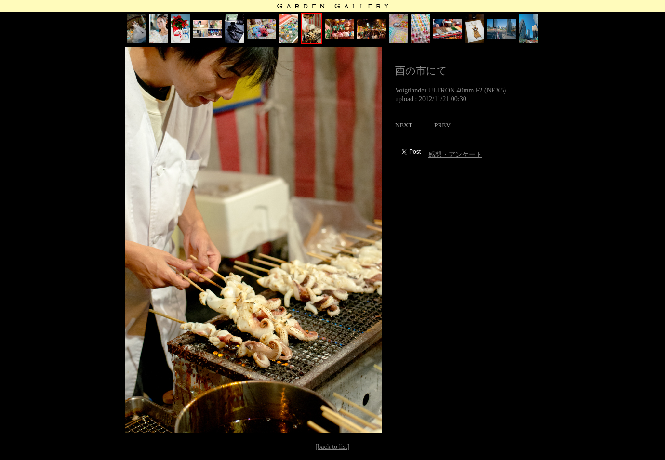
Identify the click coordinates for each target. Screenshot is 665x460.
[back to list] (333, 446)
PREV (442, 125)
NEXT (403, 125)
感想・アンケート (455, 154)
